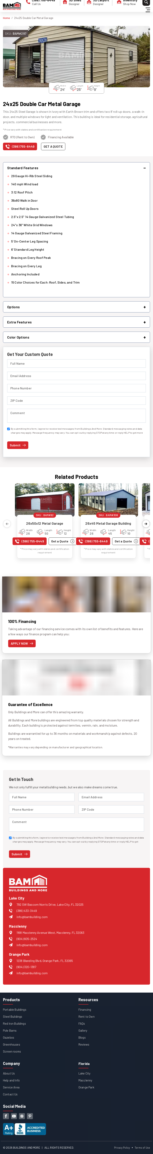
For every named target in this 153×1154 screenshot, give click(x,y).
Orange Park (86, 1087)
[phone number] (38, 6)
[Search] (138, 6)
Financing (85, 1009)
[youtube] (14, 1116)
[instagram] (22, 1116)
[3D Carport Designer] (94, 6)
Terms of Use (142, 1147)
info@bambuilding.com (32, 917)
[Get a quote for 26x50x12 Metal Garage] (63, 541)
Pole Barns (10, 1030)
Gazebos (9, 1037)
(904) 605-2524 (27, 939)
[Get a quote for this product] (53, 146)
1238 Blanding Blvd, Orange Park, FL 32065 (45, 960)
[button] (76, 167)
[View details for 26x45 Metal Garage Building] (108, 500)
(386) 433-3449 (27, 910)
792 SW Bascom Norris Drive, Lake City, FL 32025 (50, 904)
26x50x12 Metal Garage (44, 523)
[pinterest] (30, 1116)
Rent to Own (86, 1016)
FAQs (82, 1023)
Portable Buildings (15, 1009)
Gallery (82, 1030)
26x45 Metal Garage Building (108, 523)
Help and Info (12, 1080)
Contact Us (10, 1094)
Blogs (82, 1037)
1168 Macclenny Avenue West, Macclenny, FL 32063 (50, 932)
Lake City (84, 1073)
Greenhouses (12, 1044)
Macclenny (85, 1080)
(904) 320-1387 (26, 967)
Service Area (11, 1087)
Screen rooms (12, 1051)
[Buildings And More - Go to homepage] (12, 6)
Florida (84, 1063)
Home (6, 18)
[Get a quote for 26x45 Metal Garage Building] (126, 541)
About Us (9, 1073)
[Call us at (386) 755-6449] (20, 147)
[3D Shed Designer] (68, 6)
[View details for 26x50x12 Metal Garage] (45, 500)
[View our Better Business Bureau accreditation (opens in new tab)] (24, 1126)
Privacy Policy (120, 1147)
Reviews (84, 1044)
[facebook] (6, 1116)
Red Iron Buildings (15, 1023)
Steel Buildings (13, 1016)
